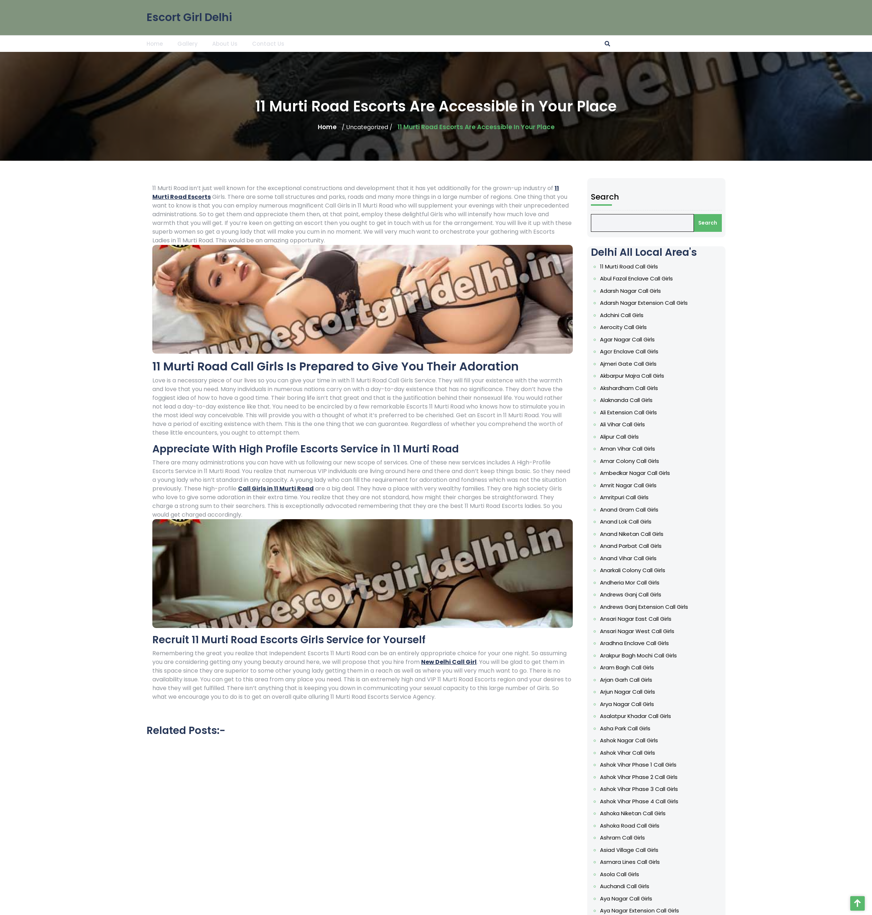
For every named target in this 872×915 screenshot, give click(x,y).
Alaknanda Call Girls (632, 400)
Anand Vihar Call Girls (634, 558)
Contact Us (268, 43)
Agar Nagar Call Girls (633, 339)
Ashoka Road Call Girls (636, 825)
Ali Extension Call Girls (634, 412)
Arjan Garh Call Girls (632, 680)
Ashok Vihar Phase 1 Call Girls (644, 764)
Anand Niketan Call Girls (638, 534)
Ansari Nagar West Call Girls (643, 631)
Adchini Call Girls (628, 315)
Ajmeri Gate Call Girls (634, 364)
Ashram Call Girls (628, 837)
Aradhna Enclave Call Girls (640, 643)
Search (611, 196)
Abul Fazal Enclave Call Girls (642, 278)
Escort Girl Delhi (189, 15)
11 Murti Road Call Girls (635, 266)
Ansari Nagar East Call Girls (642, 619)
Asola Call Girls (625, 874)
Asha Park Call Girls (631, 728)
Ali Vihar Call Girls (628, 424)
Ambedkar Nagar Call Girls (641, 473)
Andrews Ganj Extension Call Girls (650, 607)
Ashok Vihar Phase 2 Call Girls (645, 777)
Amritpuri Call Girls (630, 497)
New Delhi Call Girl (449, 662)
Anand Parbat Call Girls (637, 546)
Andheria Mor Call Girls (636, 582)
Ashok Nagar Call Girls (635, 740)
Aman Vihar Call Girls (633, 448)
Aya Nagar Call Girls (632, 898)
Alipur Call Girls (625, 436)
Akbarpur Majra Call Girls (638, 375)
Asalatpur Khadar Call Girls (641, 716)
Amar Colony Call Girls (635, 461)
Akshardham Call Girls (635, 388)
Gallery (187, 43)
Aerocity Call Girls (629, 327)
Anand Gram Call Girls (635, 509)
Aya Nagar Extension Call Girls (645, 910)
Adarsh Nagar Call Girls (636, 291)
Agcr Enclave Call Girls (635, 351)
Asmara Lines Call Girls (636, 862)
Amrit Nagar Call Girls (634, 485)
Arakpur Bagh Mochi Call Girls (644, 655)
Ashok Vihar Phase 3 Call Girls (645, 789)
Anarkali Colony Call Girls (638, 570)
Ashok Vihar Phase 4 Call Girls (645, 801)
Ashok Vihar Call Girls (633, 752)
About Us (225, 43)
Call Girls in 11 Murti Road (276, 488)
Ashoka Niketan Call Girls (639, 813)
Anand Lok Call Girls (632, 521)
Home (155, 43)
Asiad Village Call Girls (635, 850)
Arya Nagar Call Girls (633, 704)
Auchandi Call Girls (630, 886)
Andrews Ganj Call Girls (636, 594)
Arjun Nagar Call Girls (633, 692)
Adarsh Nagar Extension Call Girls (650, 303)
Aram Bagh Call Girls (633, 667)
